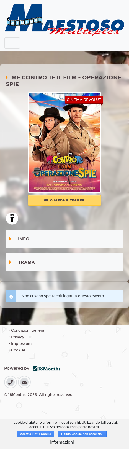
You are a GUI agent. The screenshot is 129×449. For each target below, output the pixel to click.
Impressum (20, 344)
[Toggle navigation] (12, 43)
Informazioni (62, 442)
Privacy (16, 337)
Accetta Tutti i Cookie (35, 433)
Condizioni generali (28, 330)
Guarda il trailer (64, 200)
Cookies (17, 350)
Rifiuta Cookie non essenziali (82, 433)
